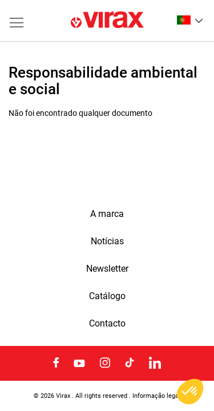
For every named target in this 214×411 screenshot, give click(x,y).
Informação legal (156, 396)
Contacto (107, 324)
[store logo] (107, 20)
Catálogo (107, 296)
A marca (107, 214)
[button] (190, 20)
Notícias (107, 241)
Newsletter (107, 269)
